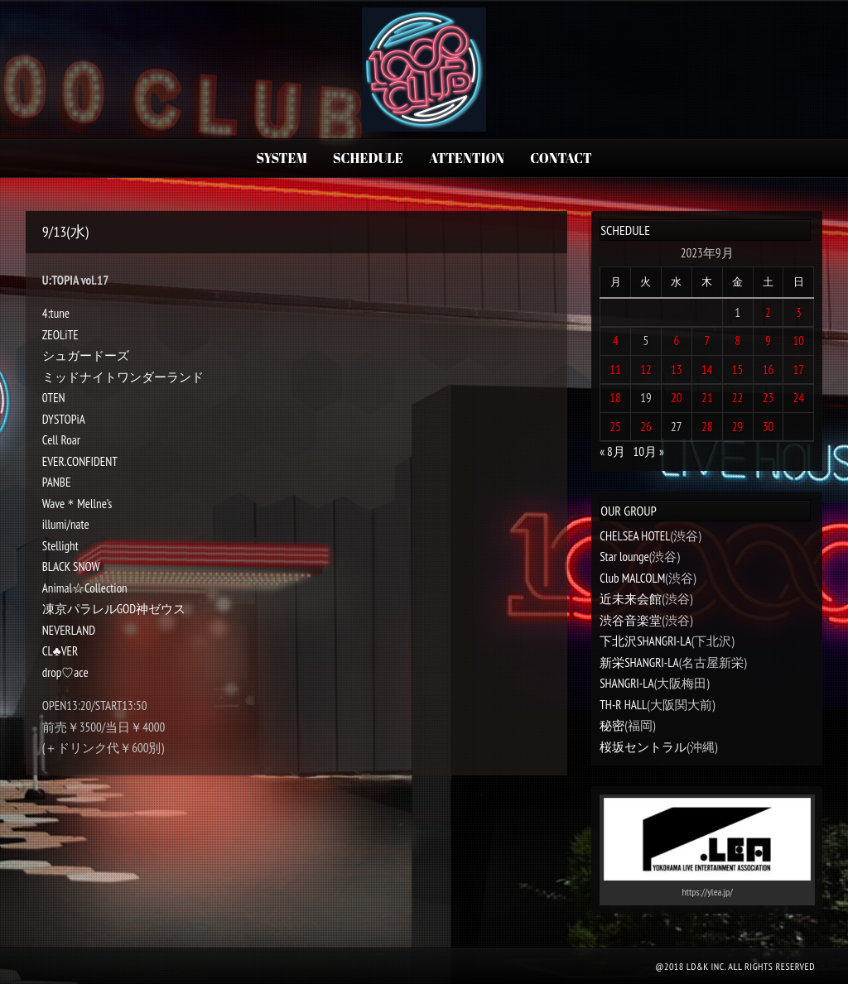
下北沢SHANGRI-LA (645, 641)
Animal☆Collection (85, 588)
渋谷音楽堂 (631, 620)
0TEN (53, 398)
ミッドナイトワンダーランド (123, 377)
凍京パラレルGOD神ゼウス (114, 609)
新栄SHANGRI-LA (639, 662)
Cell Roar (61, 440)
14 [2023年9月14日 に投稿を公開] (707, 369)
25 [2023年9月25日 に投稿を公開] (615, 426)
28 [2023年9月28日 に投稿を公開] (707, 426)
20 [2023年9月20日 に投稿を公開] (676, 398)
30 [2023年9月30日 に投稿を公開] (768, 426)
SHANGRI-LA (626, 683)
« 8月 (612, 451)
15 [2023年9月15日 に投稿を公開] (738, 369)
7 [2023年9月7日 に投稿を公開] (707, 340)
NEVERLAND (68, 630)
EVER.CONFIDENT (80, 461)
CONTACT (560, 158)
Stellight (60, 546)
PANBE (56, 482)
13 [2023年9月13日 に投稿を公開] (676, 369)
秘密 (612, 725)
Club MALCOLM (632, 578)
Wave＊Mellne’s (77, 503)
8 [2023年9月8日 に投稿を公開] (737, 340)
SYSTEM (281, 158)
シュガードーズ (85, 355)
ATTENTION (466, 158)
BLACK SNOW (71, 566)
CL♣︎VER (60, 651)
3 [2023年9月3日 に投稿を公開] (799, 312)
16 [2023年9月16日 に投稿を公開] (768, 369)
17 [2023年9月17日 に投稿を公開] (799, 369)
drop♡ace (65, 672)
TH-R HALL (623, 705)
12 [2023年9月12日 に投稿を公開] (646, 369)
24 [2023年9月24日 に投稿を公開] (799, 398)
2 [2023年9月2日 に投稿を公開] (768, 312)
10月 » (648, 451)
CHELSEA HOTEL (635, 536)
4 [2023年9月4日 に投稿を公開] (616, 340)
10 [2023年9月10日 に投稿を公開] (799, 340)
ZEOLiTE (60, 335)
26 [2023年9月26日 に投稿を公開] (646, 426)
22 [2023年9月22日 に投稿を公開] (738, 398)
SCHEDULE (368, 158)
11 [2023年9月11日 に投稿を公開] (615, 369)
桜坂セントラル (643, 747)
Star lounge (624, 556)
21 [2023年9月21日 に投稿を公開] (707, 398)
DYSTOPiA (63, 419)
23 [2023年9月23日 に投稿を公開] (768, 398)
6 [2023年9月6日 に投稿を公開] (676, 340)
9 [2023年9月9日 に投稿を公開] (768, 340)
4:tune (56, 313)
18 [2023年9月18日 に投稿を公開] (615, 398)
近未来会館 (631, 599)
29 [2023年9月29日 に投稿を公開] (738, 426)
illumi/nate (65, 524)
